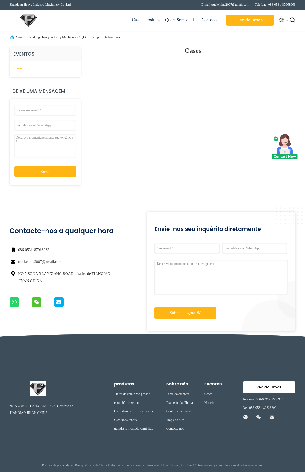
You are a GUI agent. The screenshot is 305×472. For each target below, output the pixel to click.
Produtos (152, 19)
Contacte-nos (175, 428)
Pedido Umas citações (250, 21)
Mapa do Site (175, 420)
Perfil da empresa (178, 394)
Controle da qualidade (180, 411)
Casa (136, 19)
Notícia (209, 402)
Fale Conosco (205, 19)
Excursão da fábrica (179, 402)
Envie (45, 171)
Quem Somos (176, 19)
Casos (18, 68)
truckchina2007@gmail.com (39, 262)
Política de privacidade (57, 465)
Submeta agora (185, 312)
